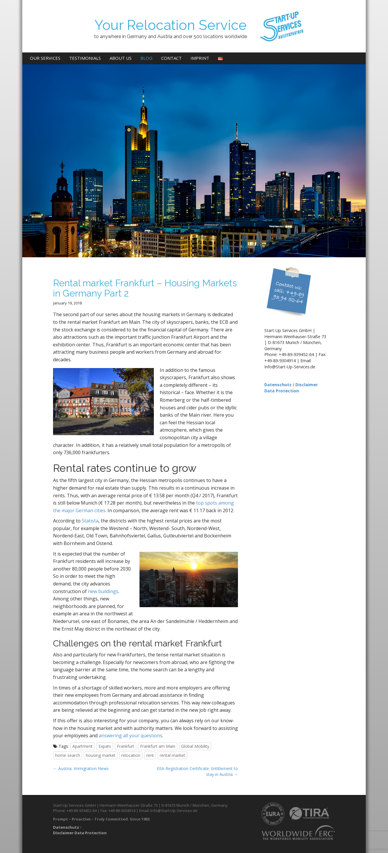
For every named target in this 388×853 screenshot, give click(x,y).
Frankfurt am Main (157, 746)
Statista (90, 520)
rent (150, 755)
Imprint (199, 58)
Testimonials (85, 58)
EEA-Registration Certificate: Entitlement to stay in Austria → (197, 771)
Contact (171, 58)
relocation (130, 755)
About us (121, 58)
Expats (104, 746)
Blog (146, 58)
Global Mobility (195, 746)
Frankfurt (125, 746)
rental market (172, 755)
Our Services (45, 58)
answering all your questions (130, 735)
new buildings (103, 591)
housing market (100, 755)
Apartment (82, 746)
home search (67, 755)
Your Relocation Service (170, 25)
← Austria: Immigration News (81, 768)
